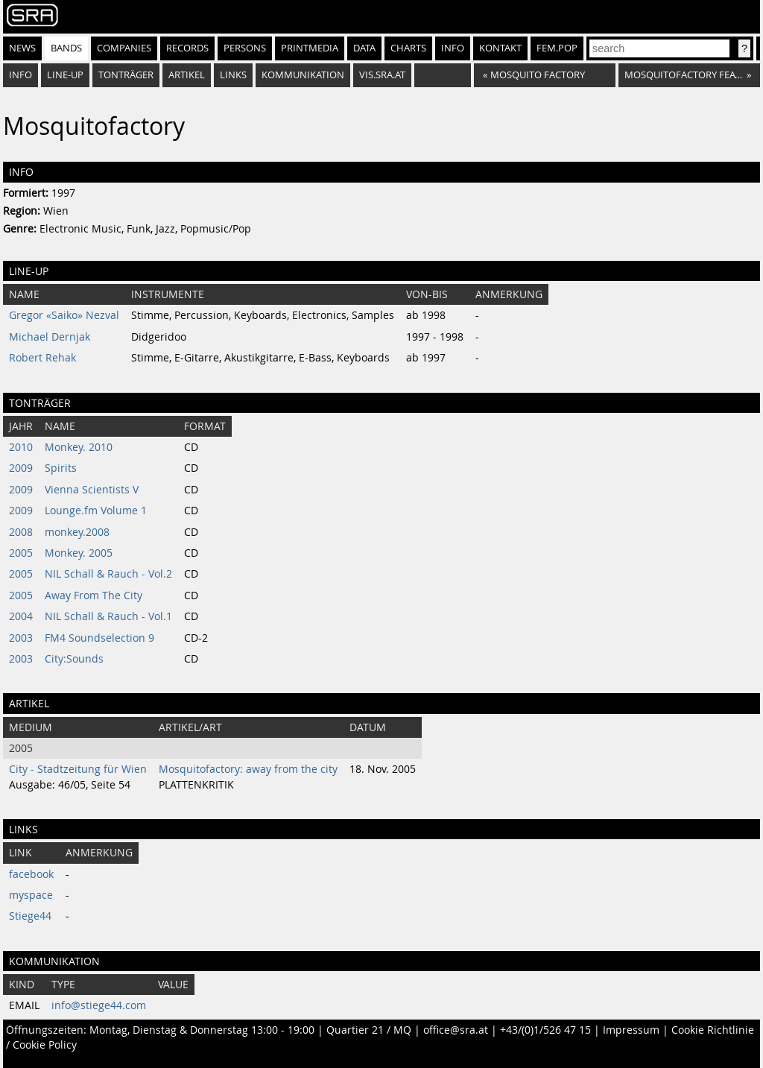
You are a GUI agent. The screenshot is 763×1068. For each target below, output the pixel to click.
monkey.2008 (77, 532)
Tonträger (125, 75)
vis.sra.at (382, 75)
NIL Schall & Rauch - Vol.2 (108, 574)
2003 (21, 638)
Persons (245, 48)
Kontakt (500, 48)
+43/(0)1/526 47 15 (545, 1030)
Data (364, 48)
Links (233, 75)
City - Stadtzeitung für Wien (78, 769)
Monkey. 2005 (79, 553)
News (22, 48)
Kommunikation (303, 75)
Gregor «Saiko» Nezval (64, 315)
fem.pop (556, 48)
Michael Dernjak (49, 337)
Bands (66, 48)
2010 (21, 447)
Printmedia (309, 48)
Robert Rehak (42, 357)
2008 (21, 532)
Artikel (186, 75)
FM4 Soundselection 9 (99, 638)
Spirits (61, 468)
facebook (31, 874)
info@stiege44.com (98, 1005)
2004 (21, 616)
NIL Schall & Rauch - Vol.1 (108, 616)
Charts (408, 48)
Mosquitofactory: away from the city (248, 769)
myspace (31, 895)
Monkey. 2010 (79, 447)
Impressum (631, 1030)
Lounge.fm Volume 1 (96, 510)
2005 (21, 553)
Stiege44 (30, 916)
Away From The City (93, 595)
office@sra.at (455, 1030)
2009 (21, 468)
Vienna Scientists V (92, 489)
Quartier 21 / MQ (368, 1030)
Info (452, 48)
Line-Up (65, 75)
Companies (124, 48)
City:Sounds (74, 659)
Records (187, 48)
